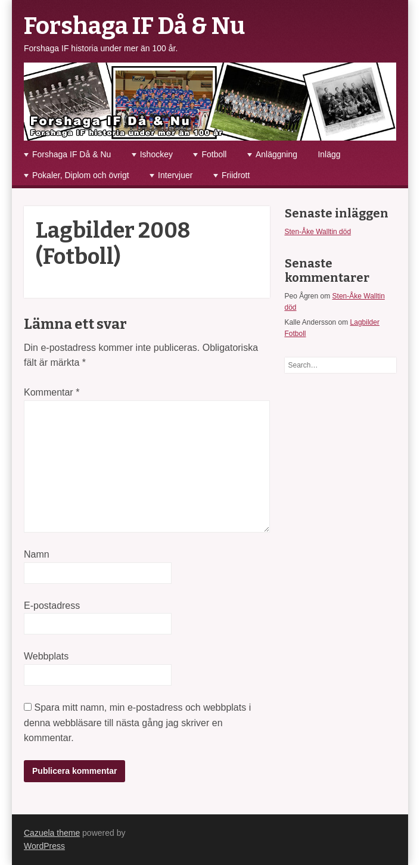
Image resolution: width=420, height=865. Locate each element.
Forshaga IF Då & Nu (134, 26)
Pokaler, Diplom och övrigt (80, 175)
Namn (36, 554)
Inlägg (329, 154)
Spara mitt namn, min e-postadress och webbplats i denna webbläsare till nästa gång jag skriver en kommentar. (137, 722)
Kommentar (51, 392)
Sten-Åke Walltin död (318, 232)
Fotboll (213, 154)
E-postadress (52, 605)
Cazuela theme (52, 833)
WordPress (44, 846)
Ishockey (156, 154)
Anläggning (276, 154)
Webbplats (46, 656)
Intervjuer (175, 175)
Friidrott (236, 175)
